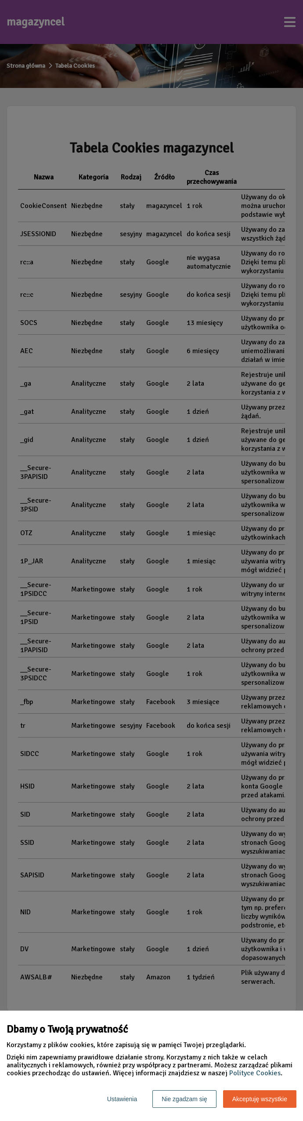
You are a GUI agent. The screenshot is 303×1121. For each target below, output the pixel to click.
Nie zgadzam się (184, 1099)
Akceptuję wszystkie (259, 1099)
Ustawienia (122, 1099)
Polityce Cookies (255, 1073)
